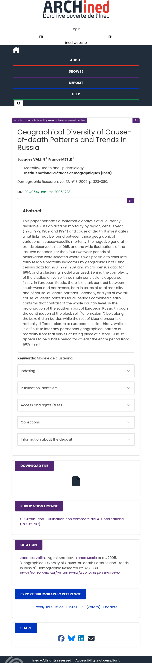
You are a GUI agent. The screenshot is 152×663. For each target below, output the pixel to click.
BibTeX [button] (72, 607)
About (76, 60)
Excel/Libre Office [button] (49, 607)
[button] (18, 103)
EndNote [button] (110, 607)
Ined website (76, 42)
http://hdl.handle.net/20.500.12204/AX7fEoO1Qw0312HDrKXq (70, 573)
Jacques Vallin (32, 557)
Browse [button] (76, 71)
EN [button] (110, 36)
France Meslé (85, 557)
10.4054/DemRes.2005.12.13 (47, 191)
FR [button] (41, 36)
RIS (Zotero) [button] (91, 607)
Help (76, 94)
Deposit (76, 82)
